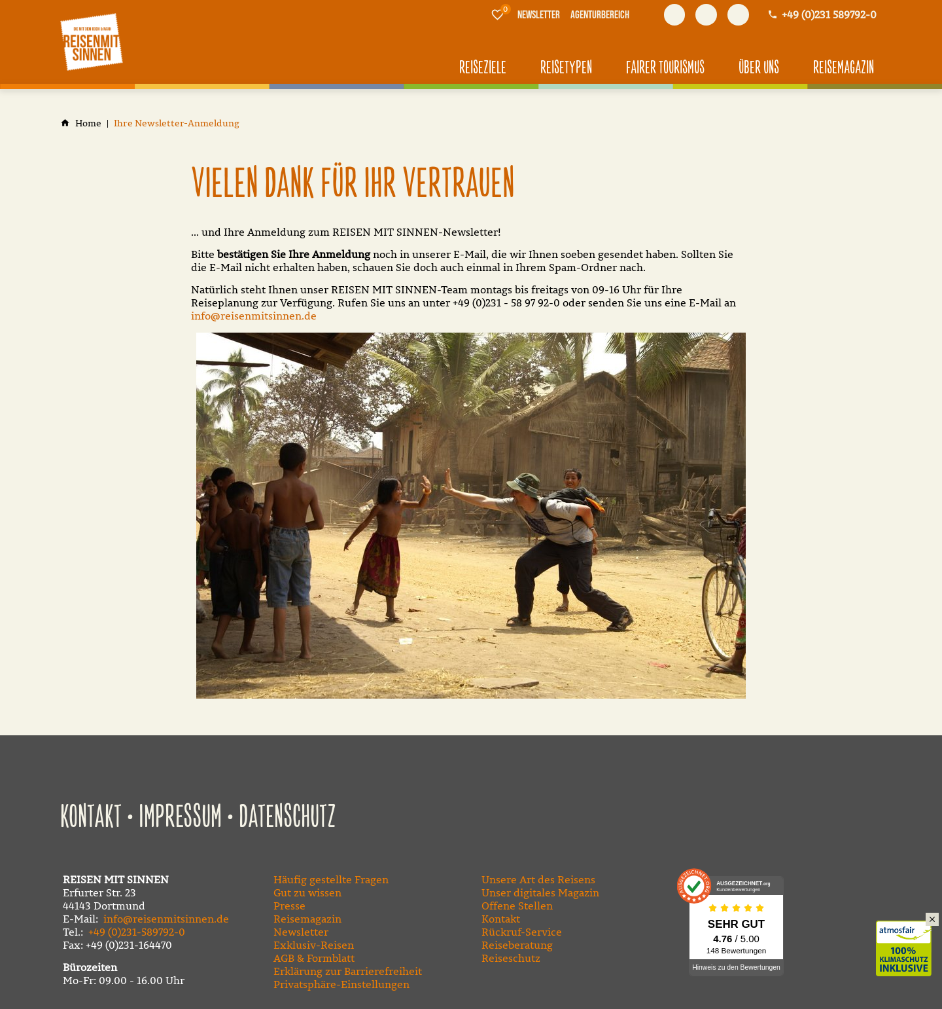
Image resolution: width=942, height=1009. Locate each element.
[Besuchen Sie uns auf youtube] (706, 15)
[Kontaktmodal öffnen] (822, 15)
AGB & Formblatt (314, 957)
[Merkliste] (497, 14)
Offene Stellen (517, 905)
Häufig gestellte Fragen (331, 879)
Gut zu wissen (307, 892)
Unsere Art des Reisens (538, 879)
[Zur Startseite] (91, 41)
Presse (289, 905)
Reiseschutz (510, 957)
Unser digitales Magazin (540, 892)
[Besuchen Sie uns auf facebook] (675, 15)
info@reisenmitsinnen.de (254, 315)
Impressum (180, 818)
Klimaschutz (909, 934)
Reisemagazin (307, 918)
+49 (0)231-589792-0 (136, 931)
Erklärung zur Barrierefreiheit (347, 971)
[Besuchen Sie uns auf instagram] (738, 15)
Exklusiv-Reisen (313, 944)
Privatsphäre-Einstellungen (341, 984)
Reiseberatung (517, 944)
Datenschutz (287, 818)
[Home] (88, 123)
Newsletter (300, 931)
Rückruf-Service (521, 931)
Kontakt (91, 818)
